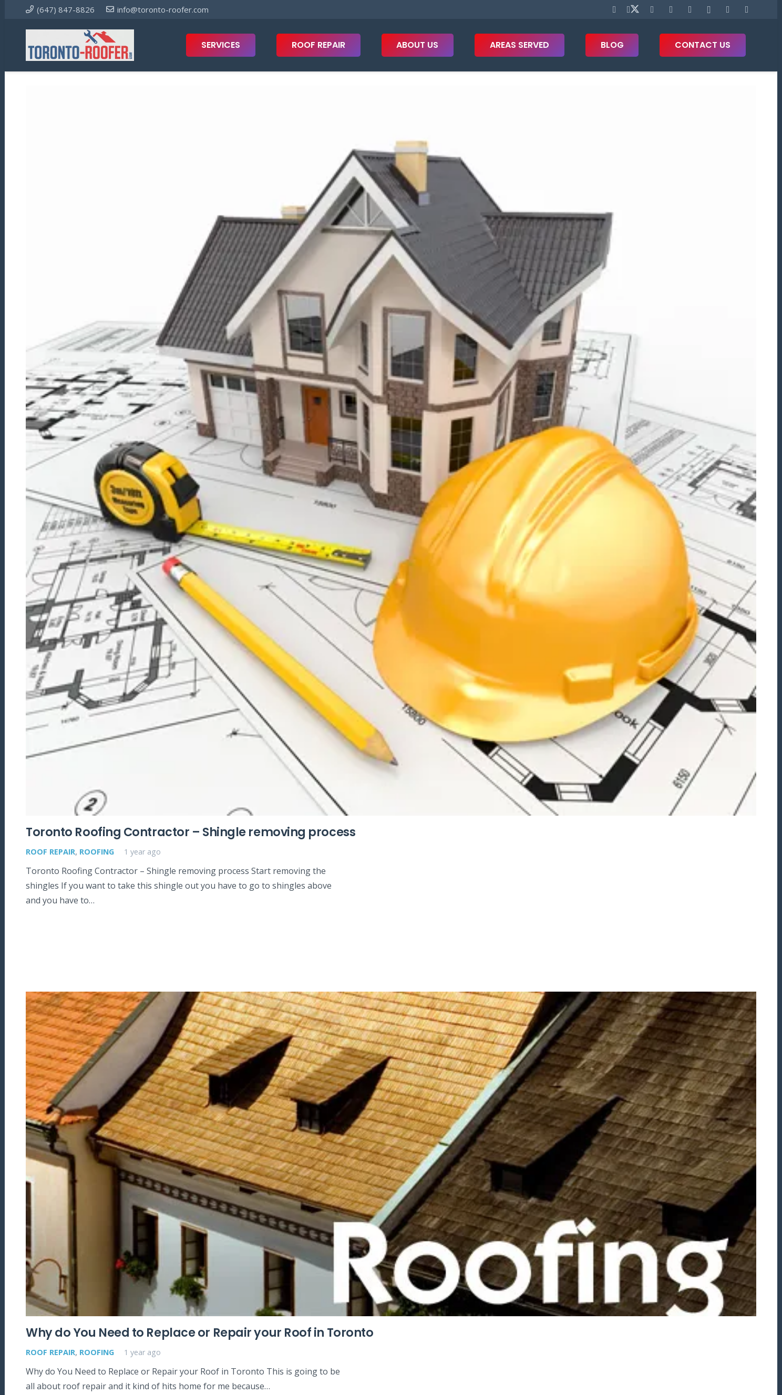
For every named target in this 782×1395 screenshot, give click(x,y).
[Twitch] (746, 9)
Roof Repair (50, 852)
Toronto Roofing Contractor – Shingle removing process (190, 832)
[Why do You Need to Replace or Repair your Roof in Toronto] (391, 1154)
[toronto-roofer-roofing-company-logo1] (80, 45)
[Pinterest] (652, 9)
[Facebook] (614, 9)
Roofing (96, 852)
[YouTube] (671, 9)
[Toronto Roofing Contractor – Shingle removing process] (391, 451)
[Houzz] (727, 9)
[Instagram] (708, 9)
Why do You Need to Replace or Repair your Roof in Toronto (199, 1332)
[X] (633, 9)
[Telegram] (690, 9)
